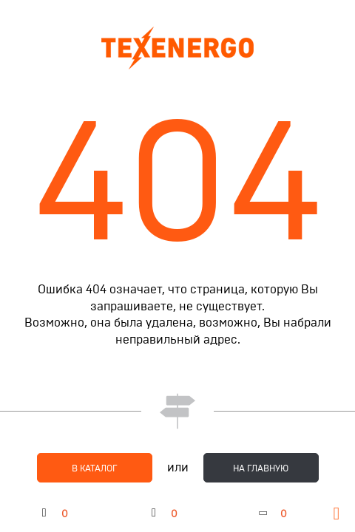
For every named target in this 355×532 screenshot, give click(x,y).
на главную (260, 468)
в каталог (95, 468)
